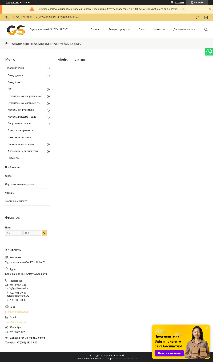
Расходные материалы (21, 144)
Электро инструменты (20, 130)
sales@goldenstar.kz (16, 322)
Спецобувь (14, 82)
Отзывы (9, 192)
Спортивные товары (19, 123)
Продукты (13, 157)
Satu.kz (122, 355)
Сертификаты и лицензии (19, 184)
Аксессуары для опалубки (23, 151)
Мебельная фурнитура (44, 43)
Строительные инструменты (24, 103)
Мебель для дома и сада (22, 116)
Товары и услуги (118, 29)
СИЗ (10, 89)
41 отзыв (179, 2)
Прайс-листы (12, 167)
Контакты (159, 29)
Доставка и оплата (184, 29)
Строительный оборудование (25, 96)
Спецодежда (15, 75)
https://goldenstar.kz (16, 311)
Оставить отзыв (197, 17)
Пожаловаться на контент (124, 358)
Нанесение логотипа (19, 137)
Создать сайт (12, 2)
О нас (142, 29)
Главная (95, 29)
